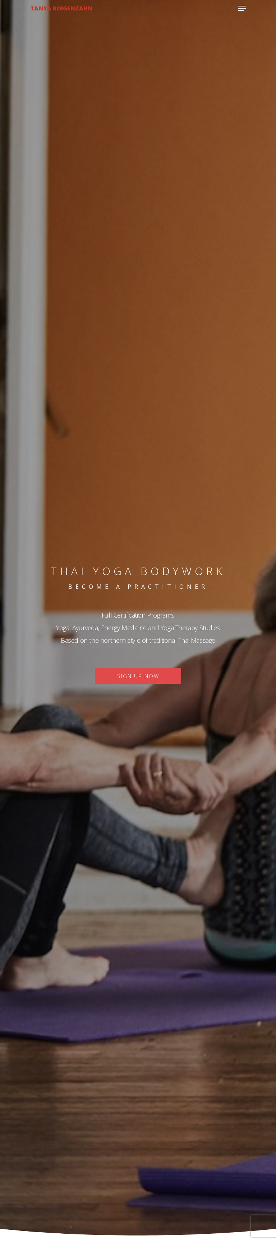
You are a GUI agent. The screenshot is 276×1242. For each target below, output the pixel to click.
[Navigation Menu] (242, 8)
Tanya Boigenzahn (61, 8)
